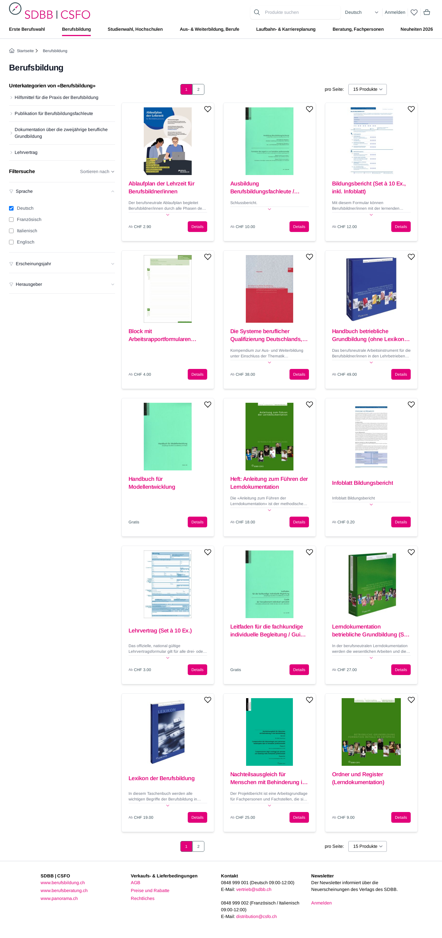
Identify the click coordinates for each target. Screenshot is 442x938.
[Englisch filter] (11, 242)
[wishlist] (414, 12)
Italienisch (27, 230)
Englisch (25, 242)
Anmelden (395, 12)
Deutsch (25, 208)
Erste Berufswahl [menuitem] (27, 29)
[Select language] (362, 12)
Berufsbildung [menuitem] (76, 29)
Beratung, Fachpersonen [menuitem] (358, 29)
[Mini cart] (427, 12)
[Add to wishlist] (208, 109)
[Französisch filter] (11, 219)
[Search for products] (302, 12)
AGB (135, 882)
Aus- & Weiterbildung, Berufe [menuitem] (209, 29)
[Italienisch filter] (11, 231)
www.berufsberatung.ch (64, 890)
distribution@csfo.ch (256, 916)
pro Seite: (334, 89)
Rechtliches (142, 898)
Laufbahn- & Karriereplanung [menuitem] (285, 29)
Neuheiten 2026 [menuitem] (417, 29)
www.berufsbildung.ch (63, 882)
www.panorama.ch (59, 898)
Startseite (21, 51)
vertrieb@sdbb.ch (253, 889)
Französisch (29, 219)
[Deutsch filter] (11, 208)
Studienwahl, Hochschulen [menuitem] (135, 29)
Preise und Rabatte (150, 890)
